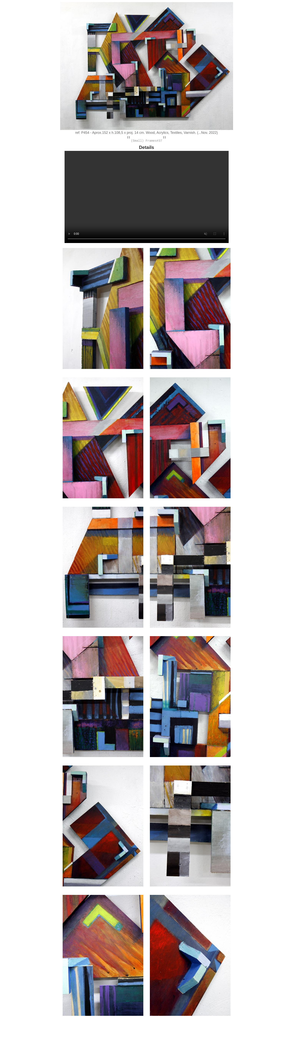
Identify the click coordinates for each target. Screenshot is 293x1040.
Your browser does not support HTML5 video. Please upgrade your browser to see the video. (147, 199)
